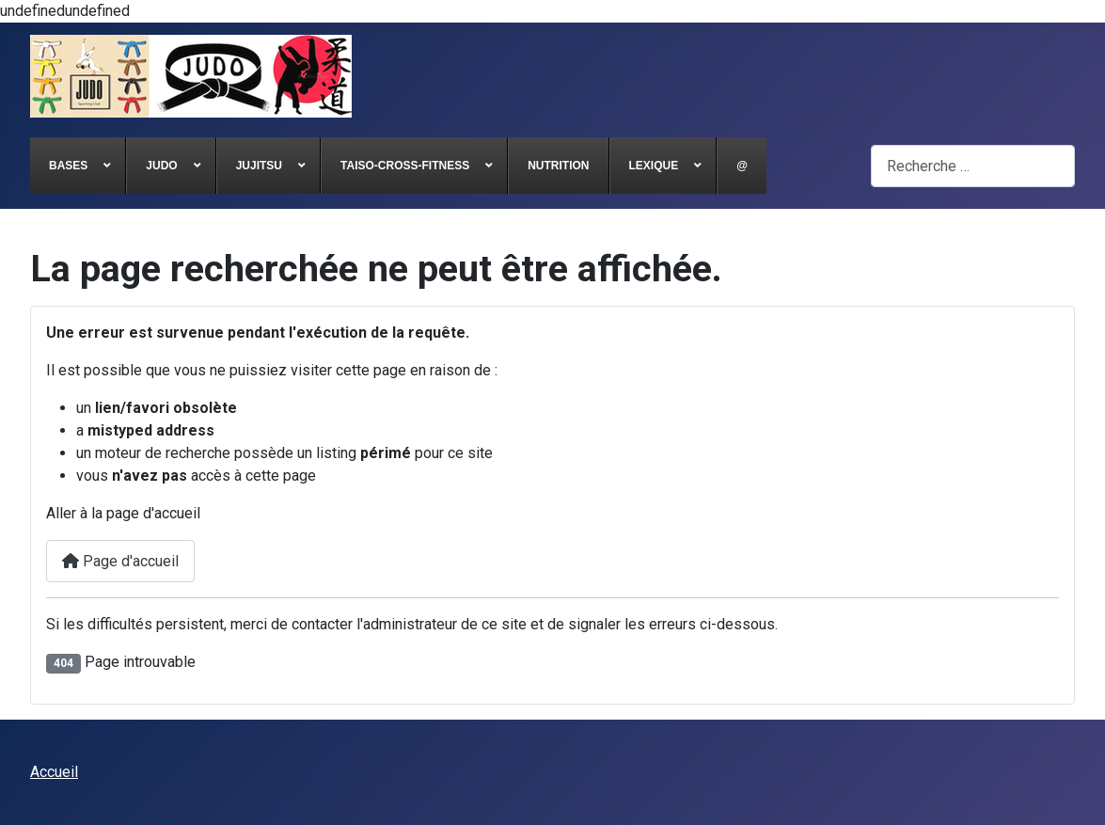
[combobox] (973, 166)
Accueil (54, 772)
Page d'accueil (120, 561)
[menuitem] (78, 165)
